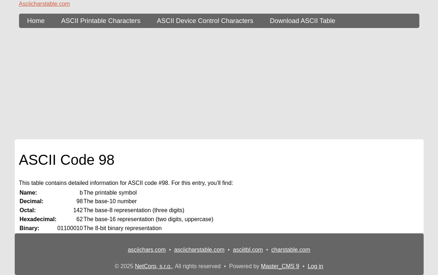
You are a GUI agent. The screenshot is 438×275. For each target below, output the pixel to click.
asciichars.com (147, 250)
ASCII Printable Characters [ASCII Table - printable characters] (101, 20)
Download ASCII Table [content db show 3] (302, 20)
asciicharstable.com (199, 250)
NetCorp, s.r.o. (153, 266)
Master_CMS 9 (280, 266)
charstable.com (290, 250)
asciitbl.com (248, 250)
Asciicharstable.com (44, 4)
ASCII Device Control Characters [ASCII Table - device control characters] (205, 20)
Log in (316, 266)
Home (36, 20)
